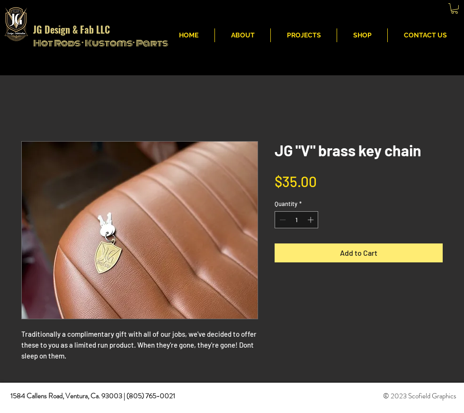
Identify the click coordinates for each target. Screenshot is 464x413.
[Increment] (311, 220)
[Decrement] (281, 220)
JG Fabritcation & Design (312, 10)
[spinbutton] (296, 220)
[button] (454, 8)
